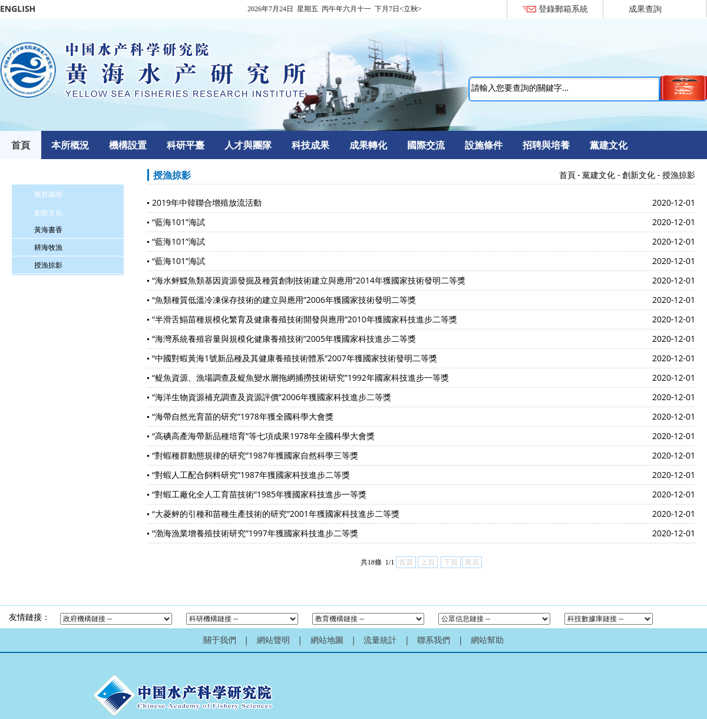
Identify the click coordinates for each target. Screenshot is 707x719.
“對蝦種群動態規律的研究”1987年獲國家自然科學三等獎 (255, 455)
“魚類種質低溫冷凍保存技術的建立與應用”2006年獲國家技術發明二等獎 (284, 299)
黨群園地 (48, 194)
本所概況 (70, 144)
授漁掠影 (48, 265)
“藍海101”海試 (178, 221)
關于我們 (219, 639)
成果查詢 (645, 8)
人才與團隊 (248, 144)
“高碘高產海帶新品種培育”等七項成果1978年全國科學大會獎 (263, 435)
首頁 (20, 144)
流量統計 (380, 639)
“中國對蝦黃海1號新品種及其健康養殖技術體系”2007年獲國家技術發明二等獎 (294, 358)
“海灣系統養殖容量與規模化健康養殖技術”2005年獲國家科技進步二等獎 (284, 338)
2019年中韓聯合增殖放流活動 (207, 202)
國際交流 (426, 144)
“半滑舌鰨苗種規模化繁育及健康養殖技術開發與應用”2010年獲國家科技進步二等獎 (304, 319)
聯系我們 (433, 639)
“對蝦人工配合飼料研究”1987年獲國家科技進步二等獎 (251, 474)
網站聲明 (273, 639)
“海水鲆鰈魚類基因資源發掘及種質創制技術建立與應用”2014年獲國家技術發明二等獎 (308, 280)
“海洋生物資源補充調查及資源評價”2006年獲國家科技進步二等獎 (271, 397)
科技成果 (310, 144)
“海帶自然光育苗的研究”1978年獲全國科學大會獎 (242, 416)
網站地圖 (326, 639)
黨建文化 (608, 144)
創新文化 (48, 212)
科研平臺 (185, 144)
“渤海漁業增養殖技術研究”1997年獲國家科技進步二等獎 (255, 533)
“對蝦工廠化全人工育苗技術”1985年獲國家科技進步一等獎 (259, 494)
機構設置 (128, 144)
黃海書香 (48, 230)
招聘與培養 (546, 144)
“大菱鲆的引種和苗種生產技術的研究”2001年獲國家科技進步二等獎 (275, 513)
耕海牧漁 (48, 247)
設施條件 (484, 144)
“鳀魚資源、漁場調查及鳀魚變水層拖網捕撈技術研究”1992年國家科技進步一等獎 (300, 377)
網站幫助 (487, 639)
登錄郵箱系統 (563, 8)
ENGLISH (17, 8)
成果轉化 (368, 144)
